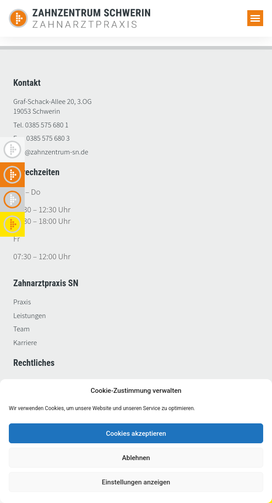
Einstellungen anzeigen (136, 482)
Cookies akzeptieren (136, 434)
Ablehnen (136, 458)
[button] (255, 18)
